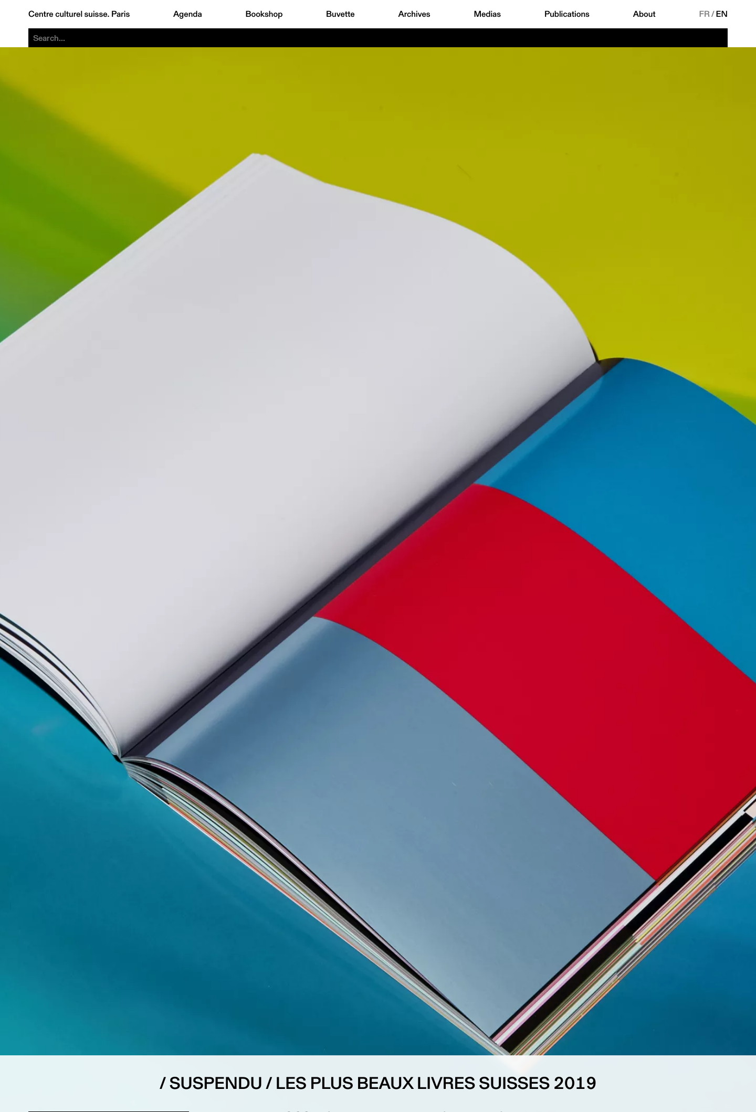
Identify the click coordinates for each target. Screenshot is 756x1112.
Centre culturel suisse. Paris (79, 14)
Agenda (187, 14)
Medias (487, 14)
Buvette (340, 14)
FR (704, 14)
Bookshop (263, 14)
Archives (414, 14)
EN (722, 14)
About (644, 14)
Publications (567, 14)
